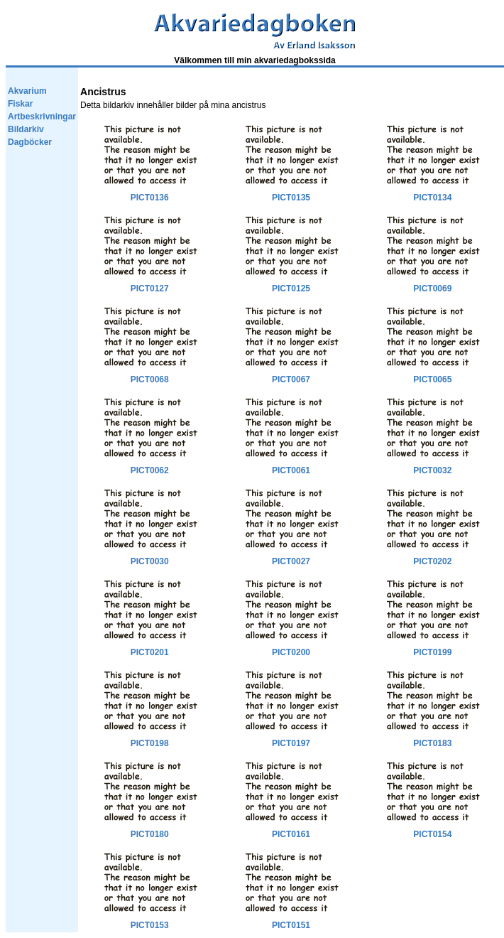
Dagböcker (30, 142)
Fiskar (20, 104)
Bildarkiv (26, 129)
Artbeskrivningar (42, 117)
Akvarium (27, 91)
